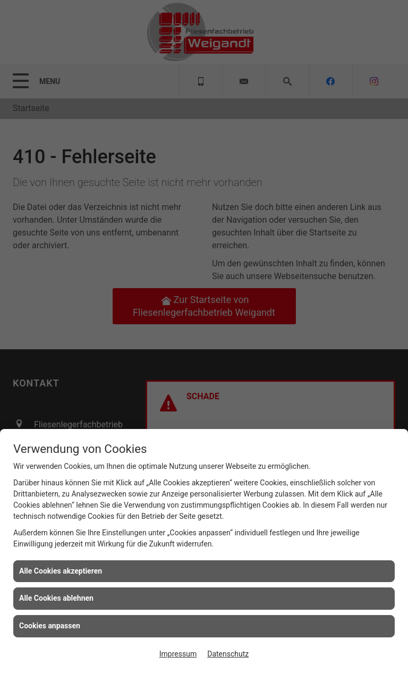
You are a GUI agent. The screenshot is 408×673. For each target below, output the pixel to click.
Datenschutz (228, 654)
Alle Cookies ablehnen (56, 598)
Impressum (178, 654)
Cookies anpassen (49, 625)
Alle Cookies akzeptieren (60, 571)
